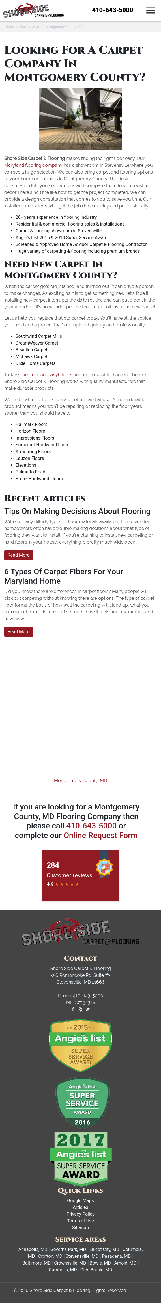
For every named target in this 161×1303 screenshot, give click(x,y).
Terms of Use (80, 1221)
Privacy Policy (80, 1214)
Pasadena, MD (116, 1256)
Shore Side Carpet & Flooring (60, 1290)
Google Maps (80, 1200)
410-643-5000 (112, 10)
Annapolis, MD (33, 1249)
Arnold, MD (125, 1263)
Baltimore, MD (36, 1263)
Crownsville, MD (70, 1263)
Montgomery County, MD (80, 780)
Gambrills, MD (63, 1269)
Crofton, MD (50, 1256)
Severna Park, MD (68, 1249)
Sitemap (80, 1227)
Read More (18, 555)
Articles (80, 1207)
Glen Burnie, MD (96, 1269)
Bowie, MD (100, 1263)
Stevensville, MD (82, 1256)
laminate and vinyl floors (47, 374)
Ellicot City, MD (104, 1249)
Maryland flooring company (33, 165)
